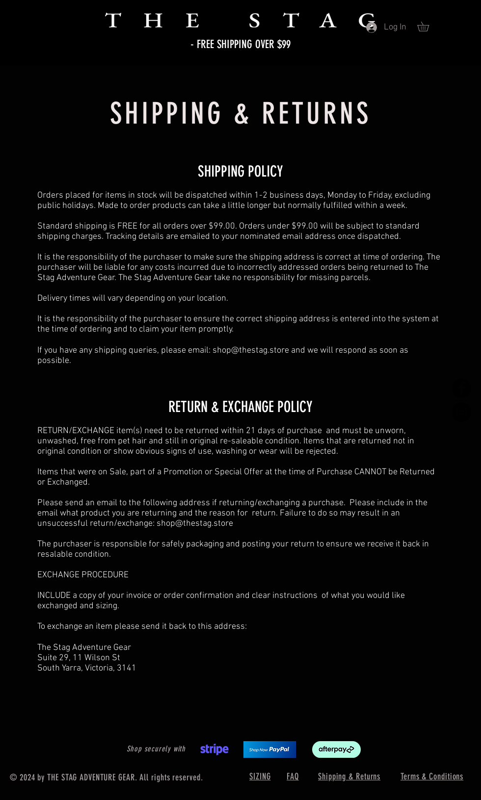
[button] (427, 26)
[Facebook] (461, 388)
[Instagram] (461, 412)
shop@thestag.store (251, 350)
